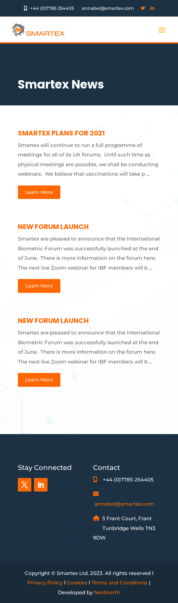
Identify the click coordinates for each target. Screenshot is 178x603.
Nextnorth (107, 592)
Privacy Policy (45, 582)
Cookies (77, 582)
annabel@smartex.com (124, 504)
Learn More (39, 192)
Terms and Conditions (119, 582)
